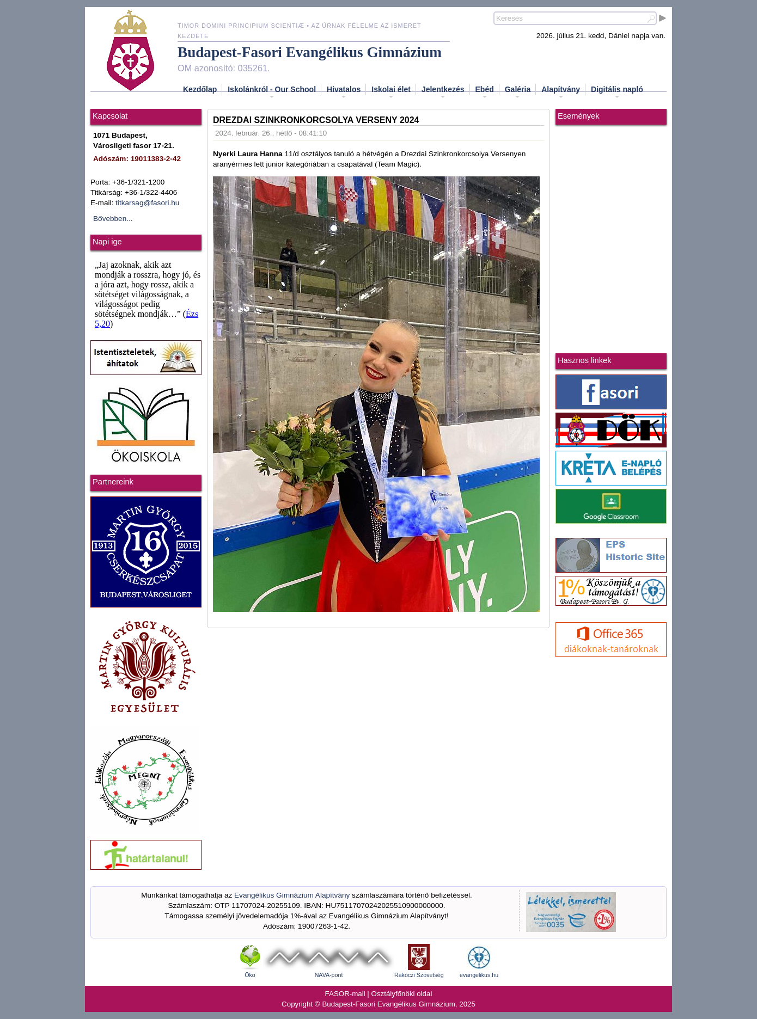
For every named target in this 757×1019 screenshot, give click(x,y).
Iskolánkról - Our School (272, 92)
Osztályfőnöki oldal (401, 994)
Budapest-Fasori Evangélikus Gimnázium (310, 52)
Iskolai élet (391, 92)
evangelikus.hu (479, 975)
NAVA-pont (329, 975)
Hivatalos (344, 92)
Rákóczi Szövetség (419, 975)
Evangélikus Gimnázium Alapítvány (292, 895)
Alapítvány (560, 92)
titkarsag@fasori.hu (147, 203)
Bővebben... (113, 218)
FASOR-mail (345, 994)
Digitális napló (617, 92)
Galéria (517, 92)
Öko (250, 975)
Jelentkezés (443, 92)
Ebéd (484, 92)
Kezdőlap (200, 89)
